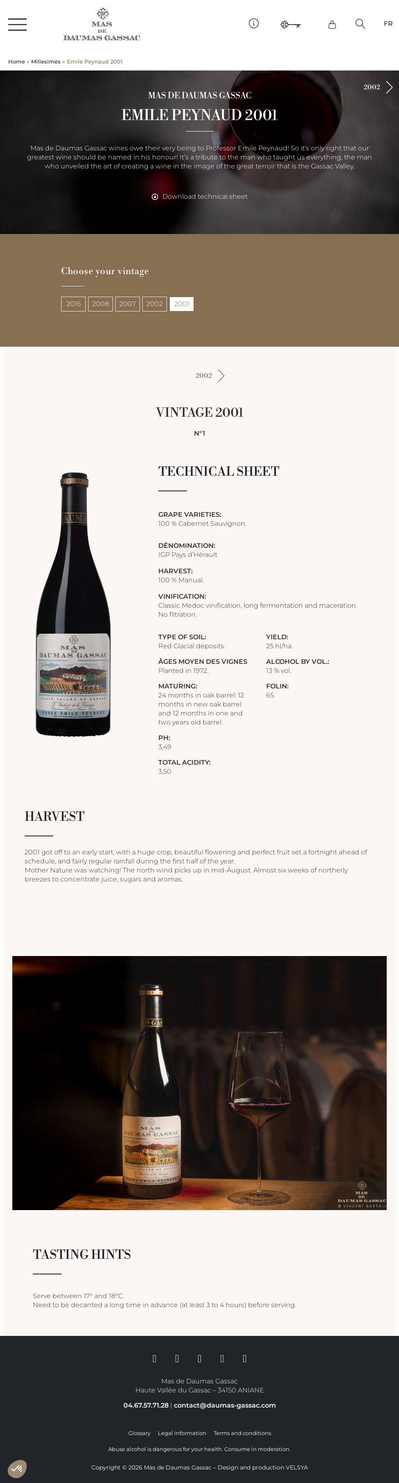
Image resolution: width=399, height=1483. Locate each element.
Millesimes (46, 62)
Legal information (182, 1433)
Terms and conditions (242, 1433)
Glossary (139, 1433)
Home (16, 62)
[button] (360, 24)
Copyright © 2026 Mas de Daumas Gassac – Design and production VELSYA (199, 1467)
